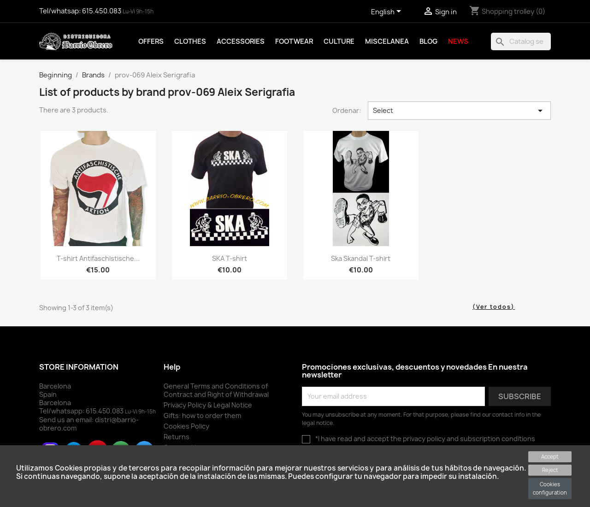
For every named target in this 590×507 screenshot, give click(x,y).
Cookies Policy (186, 426)
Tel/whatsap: (81, 11)
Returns (176, 436)
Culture (339, 41)
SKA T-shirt (229, 258)
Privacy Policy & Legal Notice (208, 405)
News (458, 41)
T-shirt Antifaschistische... (98, 258)
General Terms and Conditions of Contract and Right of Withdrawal (216, 390)
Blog (428, 41)
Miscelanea (387, 41)
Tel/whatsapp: (82, 411)
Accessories (241, 41)
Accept (550, 456)
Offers (151, 41)
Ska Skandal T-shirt (360, 258)
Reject (550, 469)
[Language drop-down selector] (387, 12)
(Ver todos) (493, 307)
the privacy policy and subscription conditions (462, 438)
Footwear (294, 41)
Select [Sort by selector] (459, 110)
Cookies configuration (550, 488)
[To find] (521, 41)
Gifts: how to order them (202, 415)
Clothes (190, 41)
